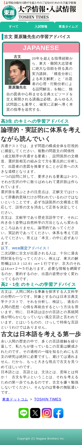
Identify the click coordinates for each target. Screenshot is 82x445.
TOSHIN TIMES (47, 399)
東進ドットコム (15, 399)
